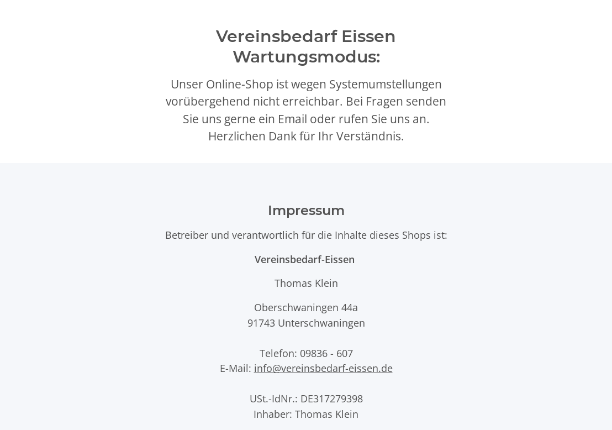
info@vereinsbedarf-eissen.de (323, 368)
